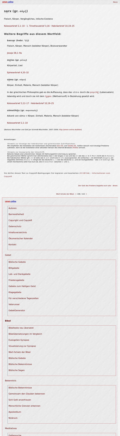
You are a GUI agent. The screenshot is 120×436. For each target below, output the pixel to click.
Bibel (8, 321)
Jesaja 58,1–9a (14, 53)
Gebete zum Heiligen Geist (22, 286)
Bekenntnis (10, 380)
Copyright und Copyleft (20, 220)
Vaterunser (14, 304)
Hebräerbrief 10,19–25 (62, 26)
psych (94, 92)
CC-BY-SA (84, 173)
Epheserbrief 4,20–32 (18, 72)
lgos (48, 96)
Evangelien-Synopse (19, 340)
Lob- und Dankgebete (20, 274)
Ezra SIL (60, 146)
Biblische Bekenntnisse (20, 364)
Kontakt (12, 244)
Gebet (8, 255)
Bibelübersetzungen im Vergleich (25, 334)
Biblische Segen (17, 370)
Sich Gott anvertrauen (20, 400)
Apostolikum (15, 412)
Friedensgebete (16, 280)
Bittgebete (14, 268)
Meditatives (11, 428)
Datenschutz (15, 226)
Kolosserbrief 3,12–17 (18, 103)
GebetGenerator (17, 310)
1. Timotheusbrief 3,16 (38, 26)
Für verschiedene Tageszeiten (24, 298)
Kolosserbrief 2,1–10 (14, 26)
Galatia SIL (72, 146)
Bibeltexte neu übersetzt (21, 328)
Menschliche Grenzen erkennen (24, 406)
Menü (115, 2)
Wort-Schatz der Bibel (65, 194)
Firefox (75, 148)
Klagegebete (15, 292)
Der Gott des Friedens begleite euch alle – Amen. (98, 186)
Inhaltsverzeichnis (18, 232)
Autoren (13, 208)
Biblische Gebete (17, 262)
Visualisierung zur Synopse (22, 346)
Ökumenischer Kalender (21, 238)
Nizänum (13, 418)
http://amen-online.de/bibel (70, 130)
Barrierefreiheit (16, 214)
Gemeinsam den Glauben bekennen (27, 394)
